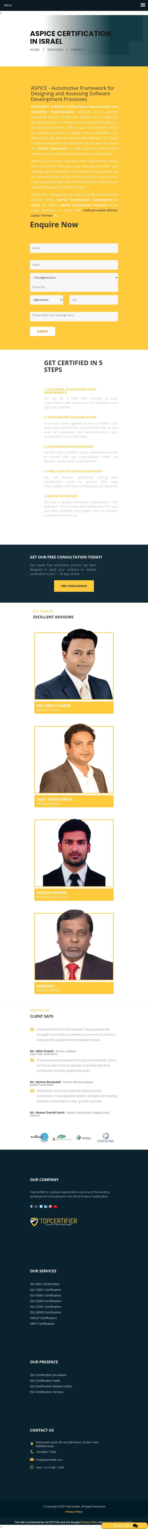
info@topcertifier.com (49, 1460)
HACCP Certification (43, 1318)
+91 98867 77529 (46, 1452)
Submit (42, 331)
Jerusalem (99, 210)
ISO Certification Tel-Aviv (46, 1392)
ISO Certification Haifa (45, 1381)
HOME (35, 50)
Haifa (87, 210)
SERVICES (55, 50)
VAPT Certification (42, 1324)
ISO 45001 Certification (45, 1295)
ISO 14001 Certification (45, 1290)
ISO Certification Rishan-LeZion (51, 1386)
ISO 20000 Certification (45, 1312)
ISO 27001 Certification (45, 1307)
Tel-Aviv (47, 215)
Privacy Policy (74, 1511)
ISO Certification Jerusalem (48, 1375)
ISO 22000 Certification (45, 1301)
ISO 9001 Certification (45, 1284)
